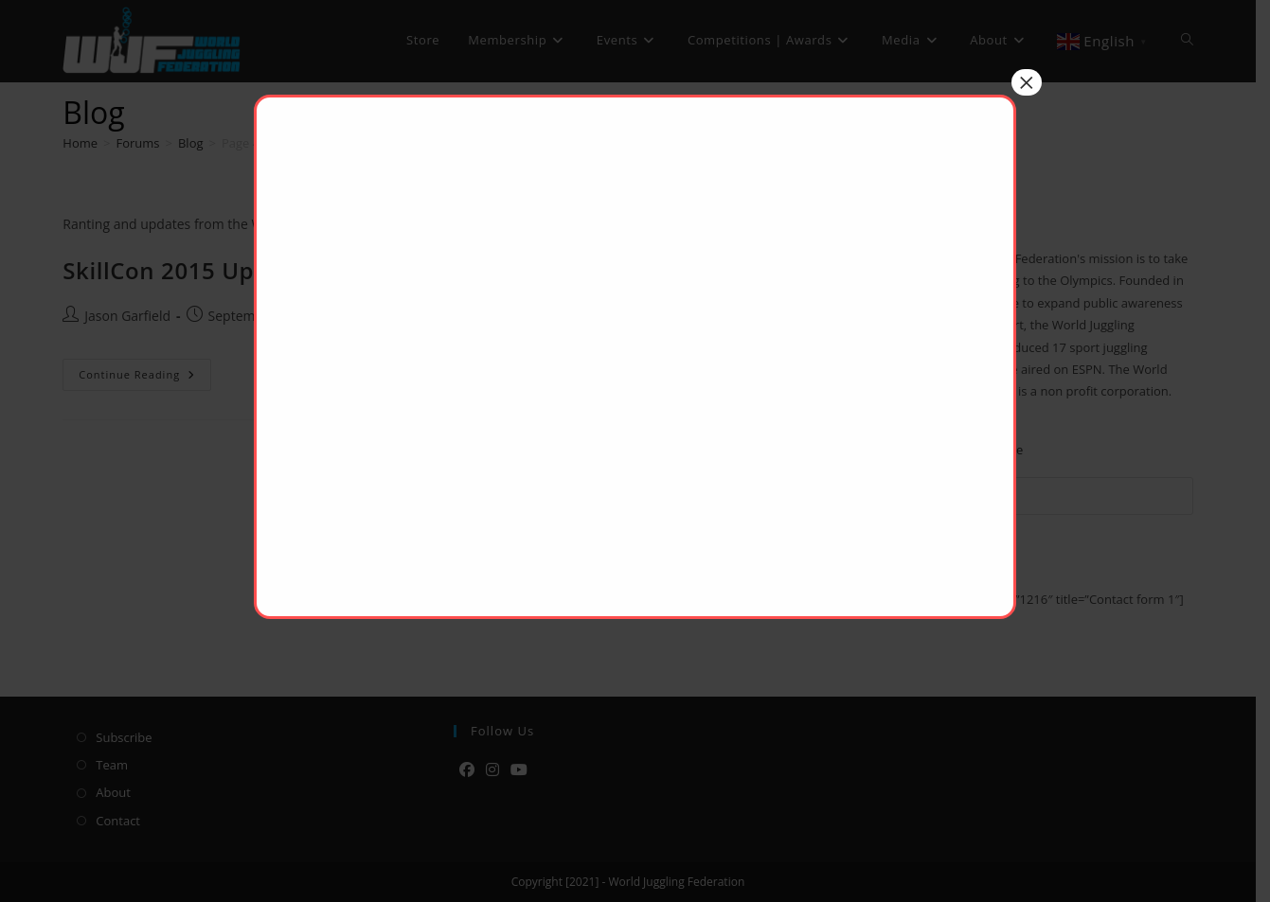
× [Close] (1026, 82)
